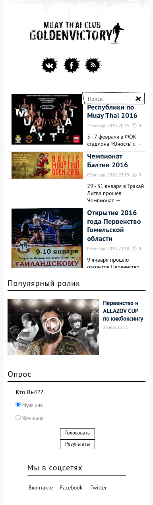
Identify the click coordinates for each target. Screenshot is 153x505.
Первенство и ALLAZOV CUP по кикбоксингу (123, 310)
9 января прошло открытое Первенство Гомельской (113, 267)
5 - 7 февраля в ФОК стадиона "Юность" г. (111, 140)
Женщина (32, 418)
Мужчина (32, 405)
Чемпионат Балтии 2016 (107, 160)
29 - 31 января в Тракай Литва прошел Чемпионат (115, 193)
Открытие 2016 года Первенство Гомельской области (114, 225)
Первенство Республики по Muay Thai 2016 (112, 107)
